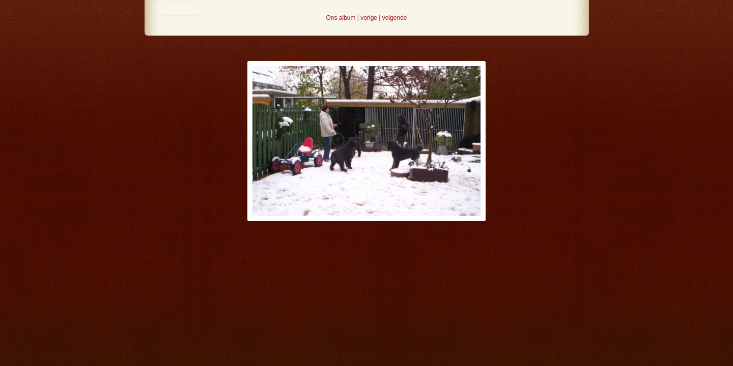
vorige (368, 17)
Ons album (340, 17)
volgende (394, 17)
